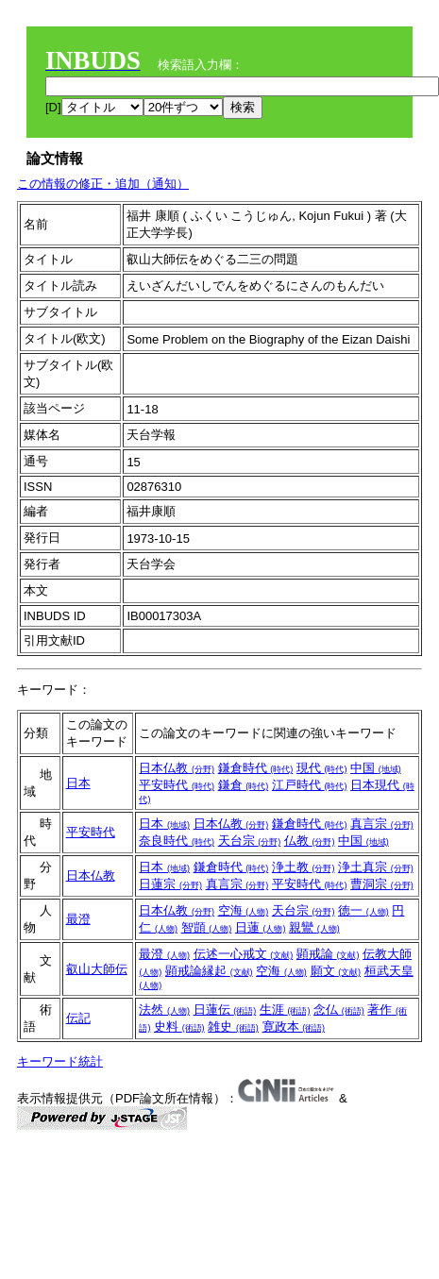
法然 (164, 1009)
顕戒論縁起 (209, 971)
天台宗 (249, 840)
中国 (375, 768)
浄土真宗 (376, 867)
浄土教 (303, 867)
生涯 (285, 1009)
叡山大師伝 (96, 969)
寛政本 (294, 1026)
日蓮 (260, 927)
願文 (336, 971)
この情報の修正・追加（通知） (103, 184)
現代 (321, 768)
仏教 (309, 840)
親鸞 (314, 927)
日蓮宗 (170, 884)
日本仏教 (176, 768)
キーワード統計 (60, 1061)
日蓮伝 (225, 1009)
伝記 (78, 1018)
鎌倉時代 (256, 768)
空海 (243, 910)
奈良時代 (176, 840)
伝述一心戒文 (244, 954)
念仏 (338, 1009)
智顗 (206, 927)
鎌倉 (243, 785)
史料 (179, 1026)
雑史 (233, 1026)
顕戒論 (328, 954)
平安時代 (176, 785)
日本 (78, 783)
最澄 (78, 919)
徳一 (363, 910)
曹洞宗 (382, 884)
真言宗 (382, 823)
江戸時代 (309, 785)
